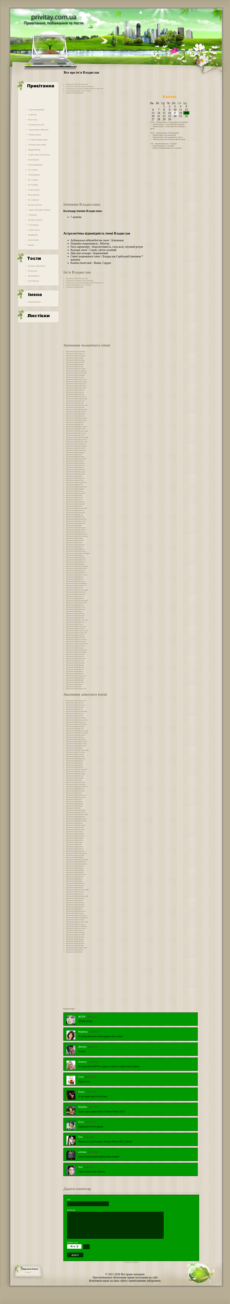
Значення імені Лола (74, 846)
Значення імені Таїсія (75, 930)
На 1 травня (33, 180)
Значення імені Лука (74, 547)
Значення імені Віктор (75, 422)
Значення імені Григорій (76, 459)
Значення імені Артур (75, 392)
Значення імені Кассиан (76, 521)
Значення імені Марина (76, 862)
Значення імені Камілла (76, 812)
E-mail (28, 1272)
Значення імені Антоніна (76, 724)
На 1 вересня (33, 200)
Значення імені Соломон (76, 639)
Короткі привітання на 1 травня (167, 148)
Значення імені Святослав (77, 630)
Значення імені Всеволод (76, 439)
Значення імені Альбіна (76, 718)
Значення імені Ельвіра (75, 773)
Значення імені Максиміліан (78, 553)
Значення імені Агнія (75, 707)
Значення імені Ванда (75, 737)
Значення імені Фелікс (75, 667)
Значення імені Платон (75, 607)
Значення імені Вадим (75, 407)
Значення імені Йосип (75, 517)
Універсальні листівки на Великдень (169, 139)
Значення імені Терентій (76, 650)
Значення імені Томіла (75, 937)
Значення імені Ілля (74, 506)
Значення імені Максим (76, 551)
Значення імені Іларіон (75, 504)
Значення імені (34, 302)
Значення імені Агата (75, 703)
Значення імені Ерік (74, 476)
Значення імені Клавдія (76, 825)
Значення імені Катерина (76, 821)
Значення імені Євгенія (75, 782)
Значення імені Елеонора (76, 769)
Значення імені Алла (74, 715)
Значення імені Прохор (75, 609)
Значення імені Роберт (75, 613)
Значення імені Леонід (75, 545)
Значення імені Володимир (77, 437)
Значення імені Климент (76, 530)
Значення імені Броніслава (77, 730)
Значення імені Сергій (75, 637)
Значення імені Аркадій (76, 383)
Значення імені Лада (74, 831)
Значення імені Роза (74, 909)
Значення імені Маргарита (77, 859)
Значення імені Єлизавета (77, 786)
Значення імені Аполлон (76, 379)
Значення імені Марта (75, 868)
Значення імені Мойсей (76, 572)
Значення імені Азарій (75, 362)
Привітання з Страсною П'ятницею (168, 124)
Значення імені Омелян (76, 594)
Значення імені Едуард (75, 472)
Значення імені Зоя (74, 793)
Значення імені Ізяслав (75, 502)
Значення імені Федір (75, 665)
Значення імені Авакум (75, 351)
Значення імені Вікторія (76, 746)
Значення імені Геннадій (76, 446)
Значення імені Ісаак (74, 514)
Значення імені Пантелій (76, 603)
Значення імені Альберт (76, 368)
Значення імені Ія (73, 808)
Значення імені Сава (74, 624)
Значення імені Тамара (75, 932)
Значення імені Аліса (75, 713)
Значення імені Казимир (76, 519)
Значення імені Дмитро (76, 469)
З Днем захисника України (39, 210)
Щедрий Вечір (34, 150)
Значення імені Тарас (75, 648)
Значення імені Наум (74, 579)
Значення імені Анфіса (75, 726)
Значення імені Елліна (75, 771)
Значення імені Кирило (75, 523)
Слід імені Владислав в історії (78, 90)
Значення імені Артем (75, 390)
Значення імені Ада (74, 709)
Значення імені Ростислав (77, 620)
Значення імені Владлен (76, 433)
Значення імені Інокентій (76, 508)
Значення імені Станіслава (77, 922)
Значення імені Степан (75, 645)
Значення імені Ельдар (75, 474)
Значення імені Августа (76, 700)
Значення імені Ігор (74, 499)
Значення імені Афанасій (76, 398)
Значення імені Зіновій (75, 493)
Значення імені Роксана (76, 911)
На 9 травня (33, 185)
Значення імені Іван (74, 495)
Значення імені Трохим (75, 658)
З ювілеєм (32, 114)
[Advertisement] (38, 99)
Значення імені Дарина (75, 758)
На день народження (36, 266)
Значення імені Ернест (75, 478)
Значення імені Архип (75, 394)
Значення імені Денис (75, 467)
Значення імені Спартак (76, 641)
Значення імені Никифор (76, 583)
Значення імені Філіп (75, 669)
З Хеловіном (33, 225)
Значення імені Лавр (74, 538)
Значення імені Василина (76, 741)
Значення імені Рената (75, 904)
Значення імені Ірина (75, 804)
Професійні (33, 235)
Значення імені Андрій (75, 375)
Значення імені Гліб (74, 454)
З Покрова (32, 215)
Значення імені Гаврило (76, 444)
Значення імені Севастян (76, 633)
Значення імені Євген (75, 480)
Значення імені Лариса (75, 836)
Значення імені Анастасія (76, 720)
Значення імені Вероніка (76, 743)
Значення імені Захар (75, 491)
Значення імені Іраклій (75, 512)
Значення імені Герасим (76, 450)
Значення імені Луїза (74, 849)
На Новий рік (33, 276)
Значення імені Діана (75, 761)
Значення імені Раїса (74, 900)
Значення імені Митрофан (77, 566)
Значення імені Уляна (75, 939)
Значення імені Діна (74, 763)
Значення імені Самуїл (75, 628)
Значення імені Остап (75, 596)
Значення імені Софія (75, 919)
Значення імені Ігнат (74, 497)
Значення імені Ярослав (76, 688)
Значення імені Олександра (77, 889)
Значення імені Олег (74, 587)
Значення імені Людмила (76, 853)
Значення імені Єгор (74, 484)
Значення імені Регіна (75, 902)
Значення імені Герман (75, 452)
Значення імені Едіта (75, 767)
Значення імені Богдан (75, 401)
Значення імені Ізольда (75, 797)
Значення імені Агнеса (75, 705)
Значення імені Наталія (76, 874)
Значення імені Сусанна (76, 928)
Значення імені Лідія (74, 838)
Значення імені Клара (75, 827)
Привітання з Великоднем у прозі (167, 137)
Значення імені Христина (76, 947)
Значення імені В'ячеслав (76, 441)
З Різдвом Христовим (37, 145)
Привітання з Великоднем (164, 135)
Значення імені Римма (75, 907)
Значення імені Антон (75, 377)
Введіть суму (72, 1242)
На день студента (35, 220)
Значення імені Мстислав (76, 575)
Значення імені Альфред (76, 371)
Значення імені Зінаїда (75, 791)
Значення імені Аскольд (76, 396)
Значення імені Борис (75, 403)
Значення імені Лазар (75, 540)
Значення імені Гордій (75, 456)
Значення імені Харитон (76, 676)
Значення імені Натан (75, 577)
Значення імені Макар (75, 549)
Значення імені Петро (75, 605)
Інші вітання (33, 240)
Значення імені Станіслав (76, 643)
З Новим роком (34, 135)
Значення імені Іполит (75, 510)
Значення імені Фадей (75, 663)
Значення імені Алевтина (76, 711)
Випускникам (33, 195)
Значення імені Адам (75, 358)
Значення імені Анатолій (76, 373)
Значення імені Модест (75, 570)
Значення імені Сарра (75, 913)
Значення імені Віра (74, 748)
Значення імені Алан (74, 366)
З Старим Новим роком (38, 140)
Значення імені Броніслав (76, 405)
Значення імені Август (75, 353)
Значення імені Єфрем (75, 489)
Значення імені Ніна (74, 881)
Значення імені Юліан (75, 678)
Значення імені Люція (75, 855)
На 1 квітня (33, 170)
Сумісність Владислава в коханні (80, 86)
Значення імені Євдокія (76, 784)
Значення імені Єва (74, 780)
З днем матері (33, 190)
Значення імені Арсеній (76, 388)
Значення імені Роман (75, 618)
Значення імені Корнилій (76, 534)
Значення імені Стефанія (76, 926)
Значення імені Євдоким (76, 482)
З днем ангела (34, 230)
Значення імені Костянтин (77, 536)
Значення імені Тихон (75, 656)
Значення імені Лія (74, 844)
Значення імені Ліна (74, 842)
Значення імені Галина (75, 752)
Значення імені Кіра (74, 823)
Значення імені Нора (74, 887)
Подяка (31, 245)
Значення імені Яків (74, 684)
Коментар (71, 1210)
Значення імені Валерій (76, 411)
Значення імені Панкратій (77, 600)
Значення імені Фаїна (75, 941)
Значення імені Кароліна (76, 819)
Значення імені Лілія (74, 840)
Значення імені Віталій (75, 429)
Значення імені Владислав (77, 84)
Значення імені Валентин (76, 409)
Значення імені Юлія (74, 950)
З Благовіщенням (35, 165)
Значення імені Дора (74, 765)
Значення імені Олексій (76, 592)
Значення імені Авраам (75, 356)
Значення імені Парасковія (77, 896)
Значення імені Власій (75, 435)
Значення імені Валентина (77, 733)
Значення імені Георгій (75, 448)
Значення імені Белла (75, 728)
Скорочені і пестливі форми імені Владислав (84, 88)
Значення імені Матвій (75, 557)
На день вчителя (35, 205)
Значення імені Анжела (76, 722)
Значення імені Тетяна (75, 935)
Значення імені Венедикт (76, 418)
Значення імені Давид (75, 461)
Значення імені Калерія (76, 810)
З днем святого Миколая (38, 130)
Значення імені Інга (74, 799)
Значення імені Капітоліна (77, 814)
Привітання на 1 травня (163, 146)
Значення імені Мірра (75, 870)
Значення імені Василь (75, 416)
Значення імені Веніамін (76, 420)
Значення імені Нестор (75, 581)
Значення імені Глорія (75, 756)
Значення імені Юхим (75, 682)
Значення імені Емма (75, 778)
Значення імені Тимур (75, 654)
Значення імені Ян (73, 686)
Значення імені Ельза (75, 776)
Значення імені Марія (75, 866)
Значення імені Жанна (75, 788)
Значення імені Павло (75, 598)
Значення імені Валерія (76, 735)
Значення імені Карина (75, 816)
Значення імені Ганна (75, 754)
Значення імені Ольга (75, 894)
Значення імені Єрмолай (76, 487)
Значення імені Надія (75, 872)
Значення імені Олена (75, 892)
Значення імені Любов (75, 851)
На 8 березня (33, 160)
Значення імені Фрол (74, 671)
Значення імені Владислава (77, 750)
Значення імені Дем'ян (75, 465)
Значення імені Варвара (76, 739)
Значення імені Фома (75, 673)
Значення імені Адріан (75, 360)
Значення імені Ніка (74, 879)
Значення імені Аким (75, 364)
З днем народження (36, 109)
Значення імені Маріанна (76, 864)
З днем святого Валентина (39, 155)
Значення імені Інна (74, 801)
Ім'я (68, 1199)
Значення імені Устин (75, 661)
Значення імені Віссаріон (76, 426)
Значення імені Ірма (74, 806)
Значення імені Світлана (76, 915)
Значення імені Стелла (75, 924)
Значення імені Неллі (75, 877)
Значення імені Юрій (75, 680)
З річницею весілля (36, 124)
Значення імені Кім (74, 525)
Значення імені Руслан (75, 622)
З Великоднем (34, 175)
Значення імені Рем (74, 611)
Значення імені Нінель (75, 883)
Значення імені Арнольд (76, 386)
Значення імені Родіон (75, 615)
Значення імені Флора (75, 943)
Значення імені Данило (75, 463)
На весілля (32, 119)
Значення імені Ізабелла (76, 795)
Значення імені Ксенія (75, 829)
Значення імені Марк (75, 555)
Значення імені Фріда (75, 945)
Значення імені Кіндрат (76, 527)
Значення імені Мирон (75, 564)
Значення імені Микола (76, 562)
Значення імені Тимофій (76, 652)
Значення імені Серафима (77, 917)
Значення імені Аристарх (76, 381)
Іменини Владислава (74, 93)
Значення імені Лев (74, 542)
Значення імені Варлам (75, 414)
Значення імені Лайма (75, 834)
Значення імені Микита (76, 560)
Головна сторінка (131, 1262)
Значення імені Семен (75, 635)
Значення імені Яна (74, 952)
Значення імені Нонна (75, 885)
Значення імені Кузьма (75, 532)
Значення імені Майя (75, 857)
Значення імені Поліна (75, 898)
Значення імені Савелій (76, 626)
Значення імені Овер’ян (76, 585)
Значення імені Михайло (76, 568)
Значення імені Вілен (75, 424)
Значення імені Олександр (77, 590)
